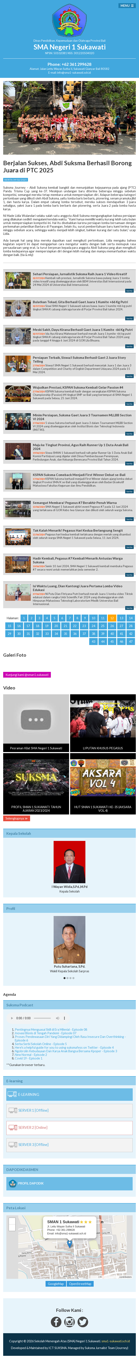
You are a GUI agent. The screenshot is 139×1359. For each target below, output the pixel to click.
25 (102, 626)
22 (74, 626)
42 (130, 633)
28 (130, 626)
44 (102, 641)
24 (93, 626)
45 (112, 641)
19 (47, 626)
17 (28, 626)
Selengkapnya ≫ (17, 818)
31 (28, 633)
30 (19, 633)
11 (102, 618)
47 (130, 641)
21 (65, 626)
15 (9, 626)
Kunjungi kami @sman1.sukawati (27, 675)
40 (112, 633)
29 (9, 633)
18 (37, 626)
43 (93, 641)
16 (19, 626)
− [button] (12, 1227)
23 (84, 626)
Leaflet (94, 1277)
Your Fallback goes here (38, 1018)
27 (121, 626)
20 (56, 626)
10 (93, 618)
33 (47, 633)
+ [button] (12, 1221)
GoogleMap (56, 1284)
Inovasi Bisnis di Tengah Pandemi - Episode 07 (45, 1033)
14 (130, 618)
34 (56, 633)
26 (112, 626)
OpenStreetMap (110, 1277)
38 (93, 633)
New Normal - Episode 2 (31, 1054)
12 (112, 618)
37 (84, 633)
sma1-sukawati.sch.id (115, 1341)
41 (121, 633)
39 (102, 633)
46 (121, 641)
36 (74, 633)
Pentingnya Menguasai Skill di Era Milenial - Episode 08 (51, 1029)
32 (37, 633)
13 (121, 618)
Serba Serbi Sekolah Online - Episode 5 (41, 1044)
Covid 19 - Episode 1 (28, 1058)
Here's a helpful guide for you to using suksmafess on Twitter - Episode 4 (64, 1047)
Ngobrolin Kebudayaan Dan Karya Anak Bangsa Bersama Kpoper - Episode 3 (66, 1051)
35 (65, 633)
